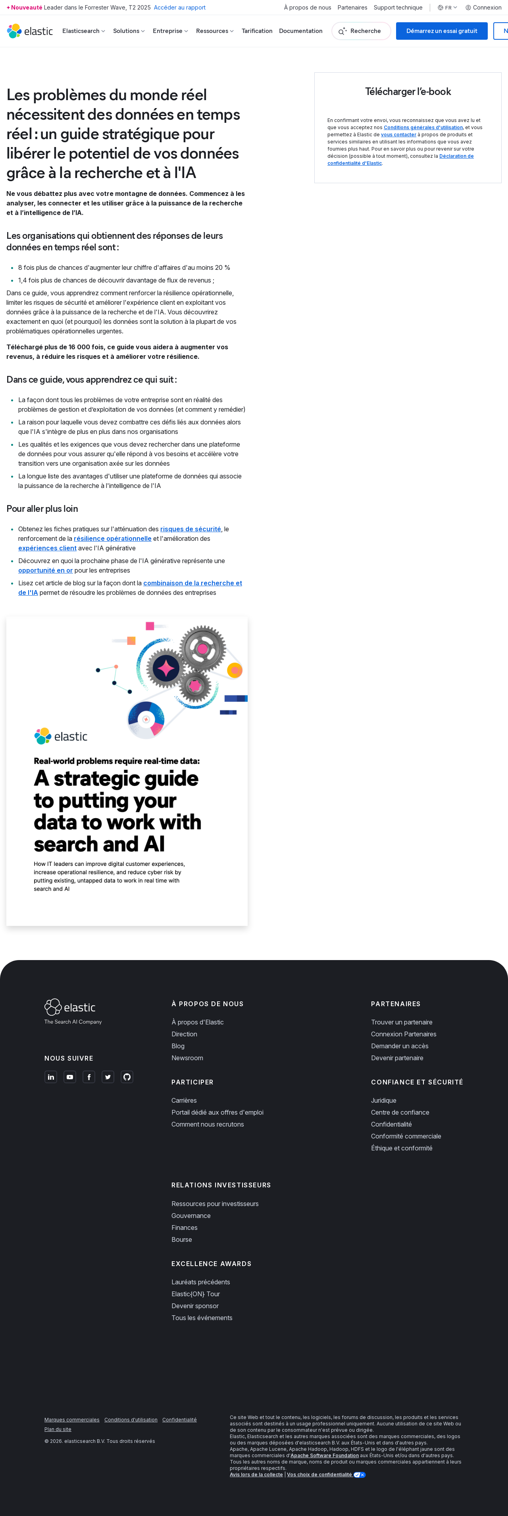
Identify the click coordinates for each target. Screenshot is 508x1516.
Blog (178, 1046)
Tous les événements (202, 1318)
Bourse (181, 1239)
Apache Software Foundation (325, 1455)
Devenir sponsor (195, 1306)
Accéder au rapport (180, 7)
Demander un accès (400, 1046)
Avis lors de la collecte (256, 1474)
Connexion (483, 7)
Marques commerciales (72, 1420)
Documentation (301, 31)
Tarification (257, 31)
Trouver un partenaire (402, 1022)
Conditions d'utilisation (131, 1420)
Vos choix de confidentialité (320, 1474)
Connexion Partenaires (404, 1034)
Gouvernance (191, 1216)
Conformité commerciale (406, 1136)
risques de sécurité (190, 529)
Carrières (184, 1100)
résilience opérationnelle (113, 538)
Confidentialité (391, 1124)
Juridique (383, 1100)
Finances (184, 1227)
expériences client (47, 548)
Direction (184, 1034)
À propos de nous (307, 7)
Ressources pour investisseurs (215, 1204)
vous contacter (398, 134)
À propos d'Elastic (197, 1022)
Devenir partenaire (397, 1058)
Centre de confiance (400, 1112)
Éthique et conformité (402, 1148)
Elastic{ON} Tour (195, 1294)
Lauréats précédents (200, 1282)
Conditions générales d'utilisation (423, 127)
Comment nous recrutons (207, 1124)
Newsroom (187, 1058)
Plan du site (57, 1429)
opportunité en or (45, 570)
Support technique (398, 7)
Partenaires (353, 7)
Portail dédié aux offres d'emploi (217, 1112)
